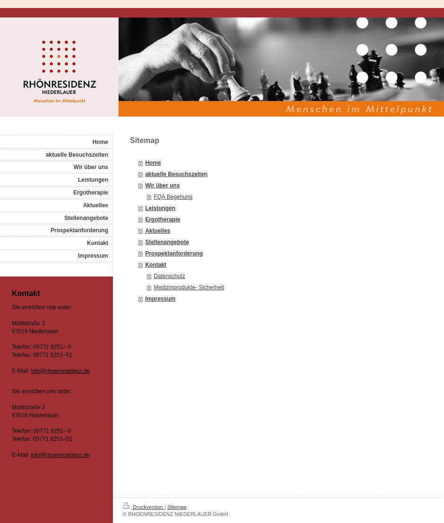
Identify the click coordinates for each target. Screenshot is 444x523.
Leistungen (160, 208)
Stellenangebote (167, 242)
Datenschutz (169, 276)
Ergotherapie (162, 219)
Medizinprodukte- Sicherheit (189, 287)
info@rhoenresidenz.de (60, 371)
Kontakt (155, 265)
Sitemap (176, 507)
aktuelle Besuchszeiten (176, 174)
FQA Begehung (173, 197)
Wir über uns (162, 185)
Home (153, 163)
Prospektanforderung (174, 253)
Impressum (160, 298)
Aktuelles (157, 231)
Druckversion (143, 507)
